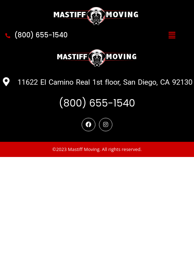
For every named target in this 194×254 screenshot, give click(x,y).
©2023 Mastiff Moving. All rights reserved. (97, 195)
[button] (172, 35)
